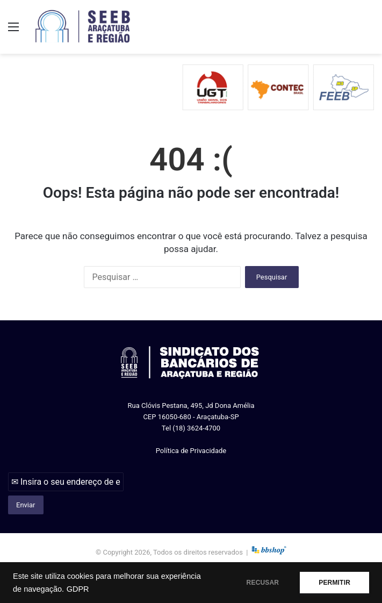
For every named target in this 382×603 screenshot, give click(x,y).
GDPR (78, 589)
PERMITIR (334, 582)
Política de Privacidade (191, 451)
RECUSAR (263, 582)
